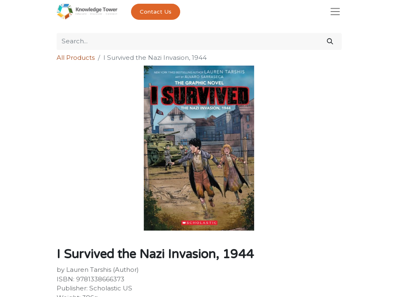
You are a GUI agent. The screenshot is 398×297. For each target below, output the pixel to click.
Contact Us (156, 11)
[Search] (330, 41)
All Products (76, 57)
